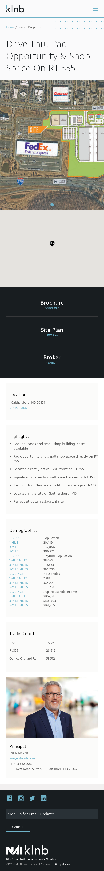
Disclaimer (46, 864)
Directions (18, 408)
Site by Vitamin (62, 864)
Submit (18, 827)
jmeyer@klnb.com (22, 758)
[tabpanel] (52, 145)
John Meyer (18, 753)
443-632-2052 (23, 764)
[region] (52, 246)
